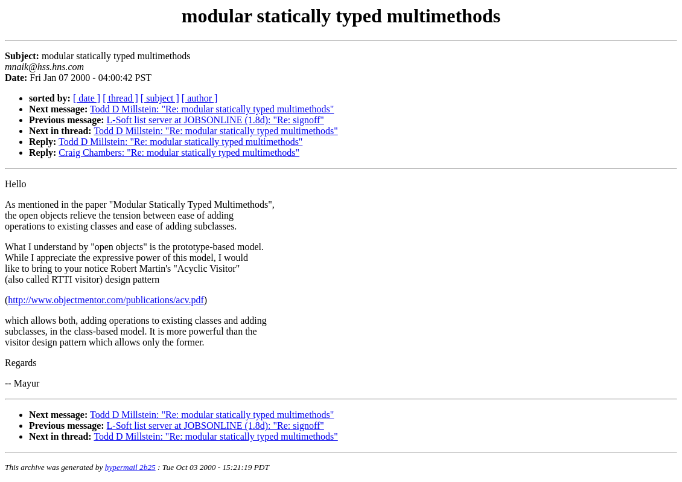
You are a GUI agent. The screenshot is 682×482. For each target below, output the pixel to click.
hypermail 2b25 (130, 467)
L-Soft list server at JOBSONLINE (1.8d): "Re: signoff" (215, 120)
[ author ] (200, 98)
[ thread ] (120, 98)
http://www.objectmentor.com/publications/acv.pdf (106, 300)
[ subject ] (160, 98)
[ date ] (86, 98)
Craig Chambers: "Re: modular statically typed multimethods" (179, 152)
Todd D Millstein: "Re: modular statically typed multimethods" (212, 109)
